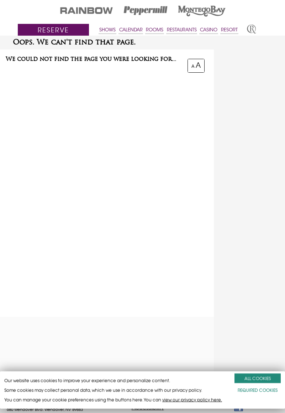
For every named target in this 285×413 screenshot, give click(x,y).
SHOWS (107, 30)
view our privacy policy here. (192, 399)
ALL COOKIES (257, 378)
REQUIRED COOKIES (258, 390)
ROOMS (154, 30)
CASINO (208, 30)
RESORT (229, 30)
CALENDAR (131, 30)
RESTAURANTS (182, 30)
